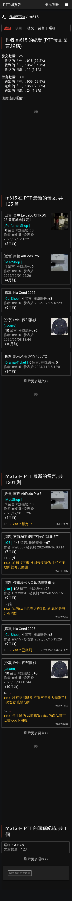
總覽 (7, 28)
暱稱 (52, 28)
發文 (30, 28)
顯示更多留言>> (36, 733)
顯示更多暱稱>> (36, 859)
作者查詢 (17, 17)
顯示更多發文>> (36, 381)
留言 (41, 28)
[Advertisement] (36, 150)
